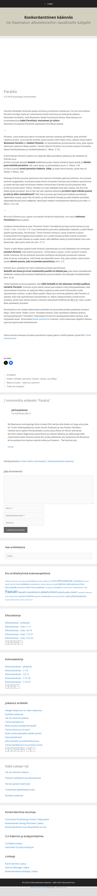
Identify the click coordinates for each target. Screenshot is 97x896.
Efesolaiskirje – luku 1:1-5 (18, 626)
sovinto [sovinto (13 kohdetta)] (22, 596)
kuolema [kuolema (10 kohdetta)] (58, 587)
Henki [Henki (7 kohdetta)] (7, 584)
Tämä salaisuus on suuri (17, 729)
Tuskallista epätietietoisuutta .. (20, 789)
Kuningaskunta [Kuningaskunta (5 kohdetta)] (50, 587)
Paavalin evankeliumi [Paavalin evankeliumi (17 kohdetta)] (29, 592)
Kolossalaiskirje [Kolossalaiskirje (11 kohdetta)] (37, 587)
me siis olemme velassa (17, 718)
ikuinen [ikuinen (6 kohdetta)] (43, 584)
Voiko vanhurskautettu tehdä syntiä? (23, 733)
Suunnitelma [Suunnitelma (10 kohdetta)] (46, 596)
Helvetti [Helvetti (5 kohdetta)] (86, 581)
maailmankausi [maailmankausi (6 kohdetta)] (77, 587)
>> (20, 642)
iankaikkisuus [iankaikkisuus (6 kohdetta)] (35, 584)
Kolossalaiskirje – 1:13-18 (17, 678)
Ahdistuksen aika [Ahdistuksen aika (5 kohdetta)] (16, 581)
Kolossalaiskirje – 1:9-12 (17, 674)
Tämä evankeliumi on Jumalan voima (23, 744)
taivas (43, 378)
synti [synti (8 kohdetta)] (54, 596)
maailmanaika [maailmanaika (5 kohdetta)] (67, 587)
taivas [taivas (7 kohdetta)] (58, 596)
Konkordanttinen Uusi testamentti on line (25, 827)
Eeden (10, 378)
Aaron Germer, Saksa (15, 863)
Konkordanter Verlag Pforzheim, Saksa (24, 823)
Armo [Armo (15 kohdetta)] (54, 580)
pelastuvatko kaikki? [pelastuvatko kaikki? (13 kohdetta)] (67, 592)
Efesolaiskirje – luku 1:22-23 (19, 638)
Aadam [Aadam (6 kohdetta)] (7, 581)
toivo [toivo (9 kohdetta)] (63, 596)
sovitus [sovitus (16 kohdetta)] (30, 596)
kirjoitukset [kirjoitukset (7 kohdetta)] (21, 587)
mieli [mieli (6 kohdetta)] (85, 587)
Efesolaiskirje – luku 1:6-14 (18, 630)
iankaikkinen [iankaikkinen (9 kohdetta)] (25, 584)
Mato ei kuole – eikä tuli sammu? (23, 382)
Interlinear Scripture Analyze (19, 847)
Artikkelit (11, 374)
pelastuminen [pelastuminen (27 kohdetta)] (49, 592)
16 (28, 749)
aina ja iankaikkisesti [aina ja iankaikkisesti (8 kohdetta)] (30, 581)
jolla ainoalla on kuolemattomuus (22, 741)
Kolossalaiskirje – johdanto (18, 666)
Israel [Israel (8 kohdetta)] (55, 584)
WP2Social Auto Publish (38, 887)
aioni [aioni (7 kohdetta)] (40, 581)
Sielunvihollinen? (13, 737)
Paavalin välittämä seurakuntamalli (23, 777)
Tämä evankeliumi (14, 721)
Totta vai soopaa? (15, 386)
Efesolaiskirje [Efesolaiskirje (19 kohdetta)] (65, 580)
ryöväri (35, 378)
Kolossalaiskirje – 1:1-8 (16, 670)
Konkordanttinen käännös (48, 17)
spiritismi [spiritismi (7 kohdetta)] (37, 596)
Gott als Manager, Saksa (17, 867)
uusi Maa (52, 378)
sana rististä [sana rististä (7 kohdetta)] (9, 596)
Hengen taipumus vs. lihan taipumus (23, 710)
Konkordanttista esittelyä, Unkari (21, 871)
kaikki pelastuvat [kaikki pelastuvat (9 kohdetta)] (73, 584)
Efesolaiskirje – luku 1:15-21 (19, 634)
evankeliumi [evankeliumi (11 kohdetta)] (78, 581)
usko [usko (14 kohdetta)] (67, 596)
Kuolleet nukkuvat (14, 714)
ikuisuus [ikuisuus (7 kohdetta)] (49, 584)
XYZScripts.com (61, 887)
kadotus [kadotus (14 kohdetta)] (62, 584)
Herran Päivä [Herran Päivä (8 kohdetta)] (15, 584)
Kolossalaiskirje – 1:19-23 (17, 681)
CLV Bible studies (13, 843)
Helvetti (18, 378)
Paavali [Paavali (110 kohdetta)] (11, 591)
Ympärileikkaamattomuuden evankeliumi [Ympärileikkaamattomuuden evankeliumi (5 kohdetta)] (19, 600)
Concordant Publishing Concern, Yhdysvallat (27, 819)
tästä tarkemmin (41, 319)
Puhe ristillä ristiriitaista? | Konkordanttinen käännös (47, 461)
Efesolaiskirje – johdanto (17, 622)
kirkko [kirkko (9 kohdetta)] (28, 587)
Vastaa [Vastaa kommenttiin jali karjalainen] (11, 447)
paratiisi (27, 378)
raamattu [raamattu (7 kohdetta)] (81, 592)
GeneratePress (68, 882)
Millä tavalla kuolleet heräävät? (20, 725)
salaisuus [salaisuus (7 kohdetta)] (88, 592)
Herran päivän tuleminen (17, 783)
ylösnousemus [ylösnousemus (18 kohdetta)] (78, 596)
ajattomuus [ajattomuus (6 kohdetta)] (47, 581)
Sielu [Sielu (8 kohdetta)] (16, 596)
